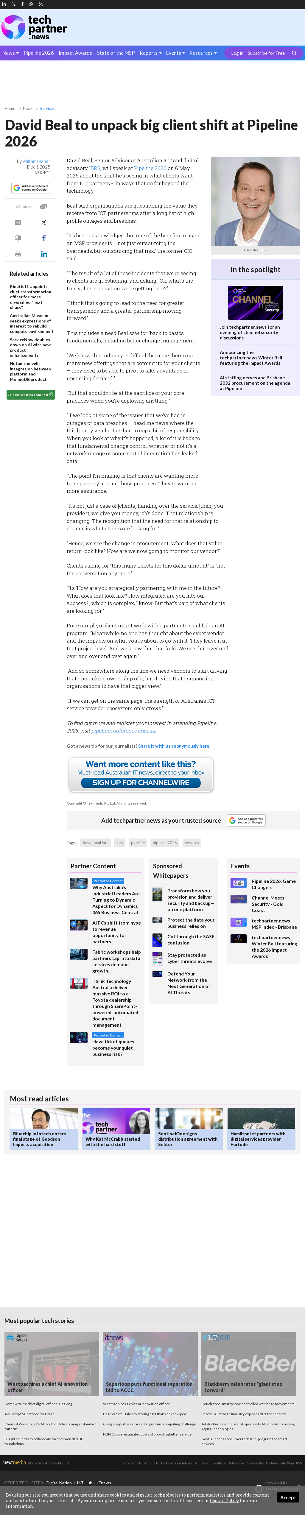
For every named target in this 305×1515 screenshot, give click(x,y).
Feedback (218, 1463)
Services (47, 108)
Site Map (287, 1463)
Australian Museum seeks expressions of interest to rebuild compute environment (32, 323)
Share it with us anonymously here (173, 746)
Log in (237, 53)
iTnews (104, 1482)
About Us (151, 1463)
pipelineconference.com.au (123, 730)
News (8, 53)
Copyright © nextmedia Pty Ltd (91, 803)
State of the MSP (116, 53)
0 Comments (25, 206)
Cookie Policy (224, 1500)
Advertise (236, 1463)
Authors (201, 1463)
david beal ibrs (95, 842)
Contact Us (133, 1463)
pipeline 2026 (165, 842)
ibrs (119, 842)
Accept (288, 1497)
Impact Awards (75, 53)
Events (173, 53)
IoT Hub (84, 1482)
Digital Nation (59, 1482)
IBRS (94, 168)
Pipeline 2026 (39, 53)
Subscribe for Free (266, 53)
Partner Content (93, 865)
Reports (149, 53)
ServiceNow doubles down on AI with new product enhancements (30, 347)
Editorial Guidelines (177, 1463)
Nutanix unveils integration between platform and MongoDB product (30, 371)
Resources (201, 53)
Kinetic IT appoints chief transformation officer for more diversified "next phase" (30, 297)
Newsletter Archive (262, 1463)
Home (10, 108)
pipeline (138, 842)
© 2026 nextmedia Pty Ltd (48, 1463)
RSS (299, 1463)
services (192, 842)
